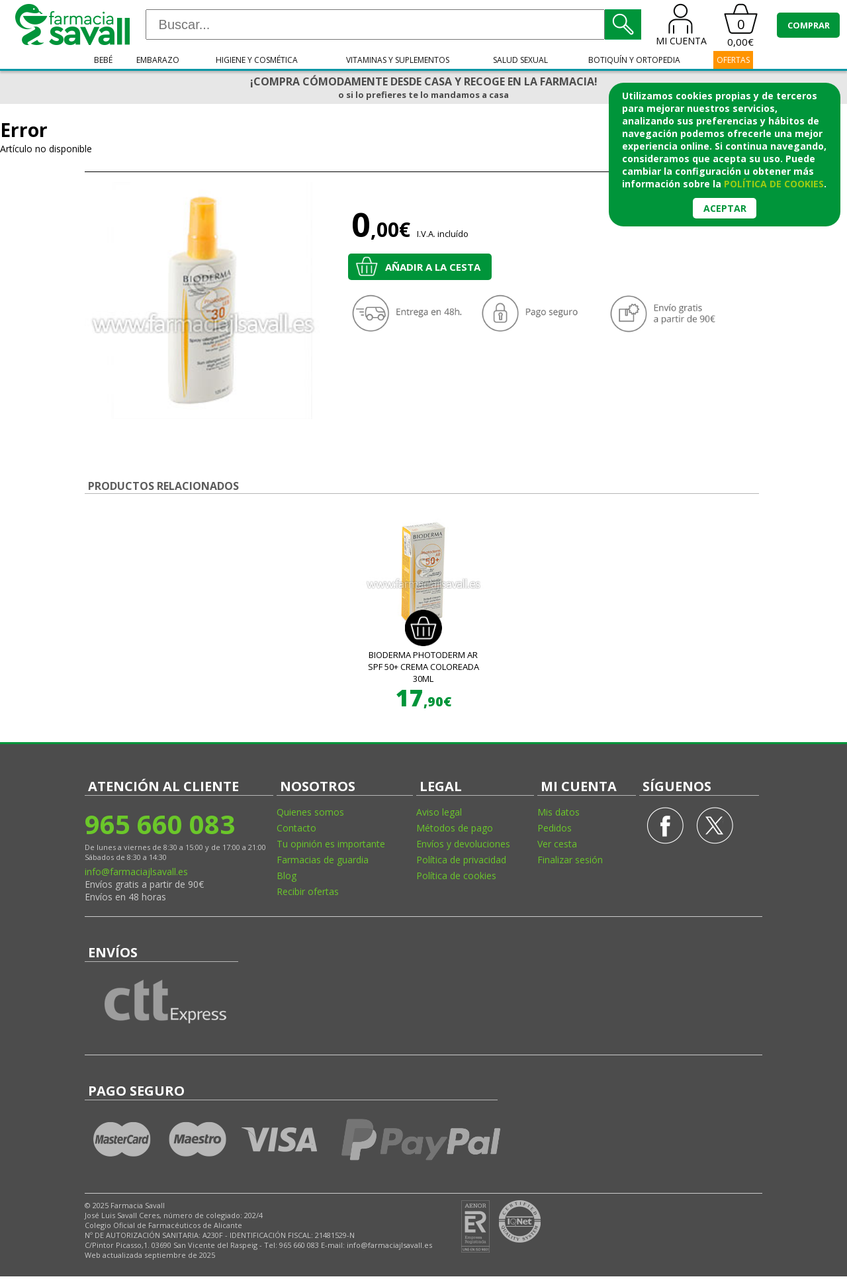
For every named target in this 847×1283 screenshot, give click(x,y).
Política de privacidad (461, 859)
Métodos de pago (454, 828)
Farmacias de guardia (323, 859)
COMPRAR (808, 25)
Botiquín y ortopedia (634, 60)
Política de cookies (456, 875)
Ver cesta (557, 843)
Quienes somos (310, 812)
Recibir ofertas (308, 891)
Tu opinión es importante (331, 843)
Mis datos (558, 812)
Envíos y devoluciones (463, 843)
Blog (286, 875)
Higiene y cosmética (257, 60)
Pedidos (554, 828)
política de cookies (774, 183)
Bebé (103, 60)
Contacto (296, 828)
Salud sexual (520, 60)
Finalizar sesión (570, 859)
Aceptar (724, 208)
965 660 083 (160, 824)
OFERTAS (733, 60)
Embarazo (157, 60)
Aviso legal (439, 812)
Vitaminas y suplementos (397, 60)
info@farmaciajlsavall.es (136, 871)
